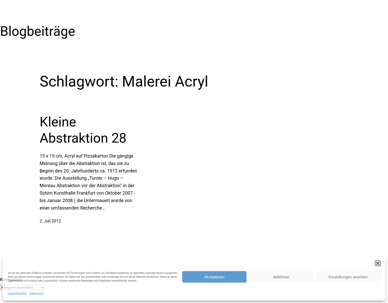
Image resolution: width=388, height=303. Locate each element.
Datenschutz (36, 293)
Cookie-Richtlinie (17, 293)
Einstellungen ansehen (348, 277)
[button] (377, 263)
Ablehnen (281, 277)
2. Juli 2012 (50, 221)
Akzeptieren (214, 277)
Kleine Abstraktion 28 (83, 130)
